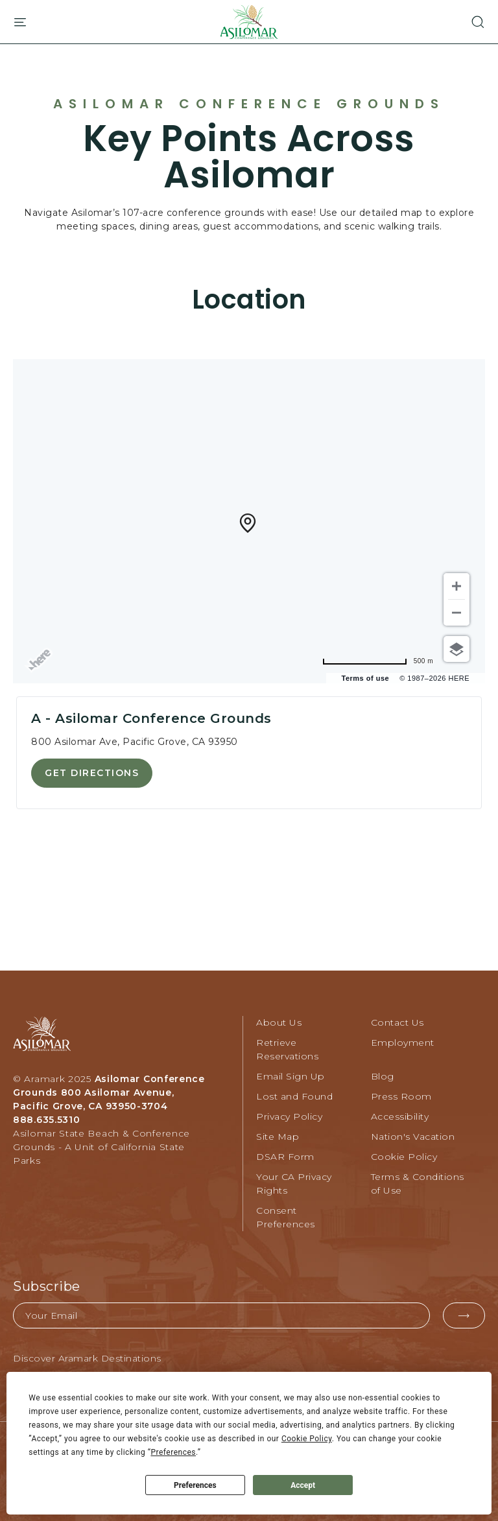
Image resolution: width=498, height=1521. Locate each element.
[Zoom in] (456, 586)
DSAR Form (285, 1156)
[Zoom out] (456, 613)
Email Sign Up (290, 1076)
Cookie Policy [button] (306, 1438)
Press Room (401, 1096)
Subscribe (46, 1286)
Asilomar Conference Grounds (249, 104)
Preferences (195, 1485)
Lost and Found (294, 1096)
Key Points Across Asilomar (249, 157)
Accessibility (400, 1116)
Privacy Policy (289, 1116)
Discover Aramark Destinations (87, 1358)
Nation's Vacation (413, 1136)
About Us (279, 1022)
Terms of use (366, 678)
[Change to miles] (402, 661)
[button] (470, 22)
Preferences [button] (173, 1452)
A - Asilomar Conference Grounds (151, 718)
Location (249, 299)
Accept (302, 1485)
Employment (402, 1042)
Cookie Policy (404, 1156)
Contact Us (397, 1022)
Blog (382, 1076)
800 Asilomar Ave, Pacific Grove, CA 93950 (134, 742)
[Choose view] (456, 649)
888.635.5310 (46, 1120)
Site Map (277, 1136)
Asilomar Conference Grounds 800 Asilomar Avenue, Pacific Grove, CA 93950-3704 (109, 1092)
